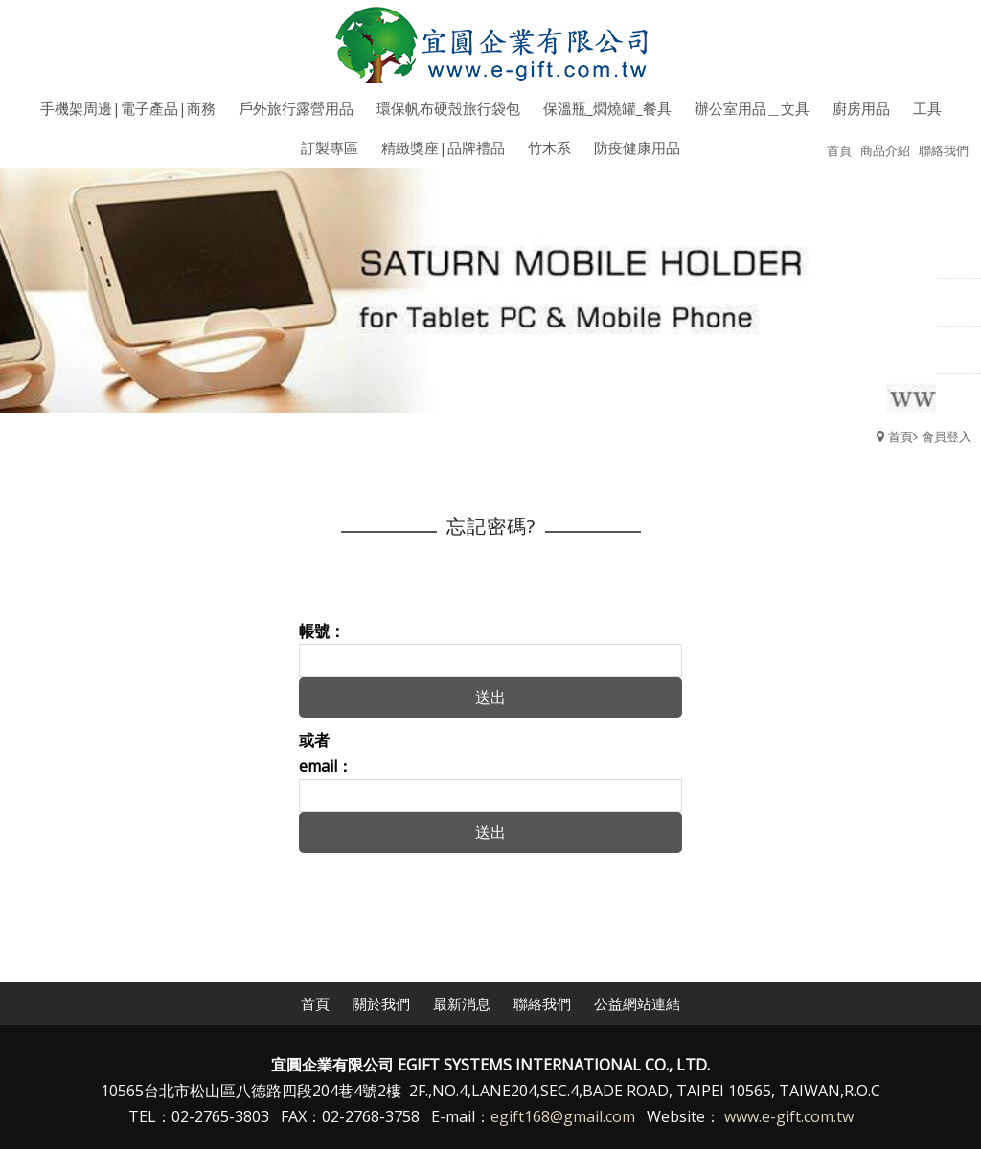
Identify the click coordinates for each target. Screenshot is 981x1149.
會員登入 (946, 436)
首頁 (900, 436)
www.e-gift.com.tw (789, 1116)
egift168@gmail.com (562, 1116)
